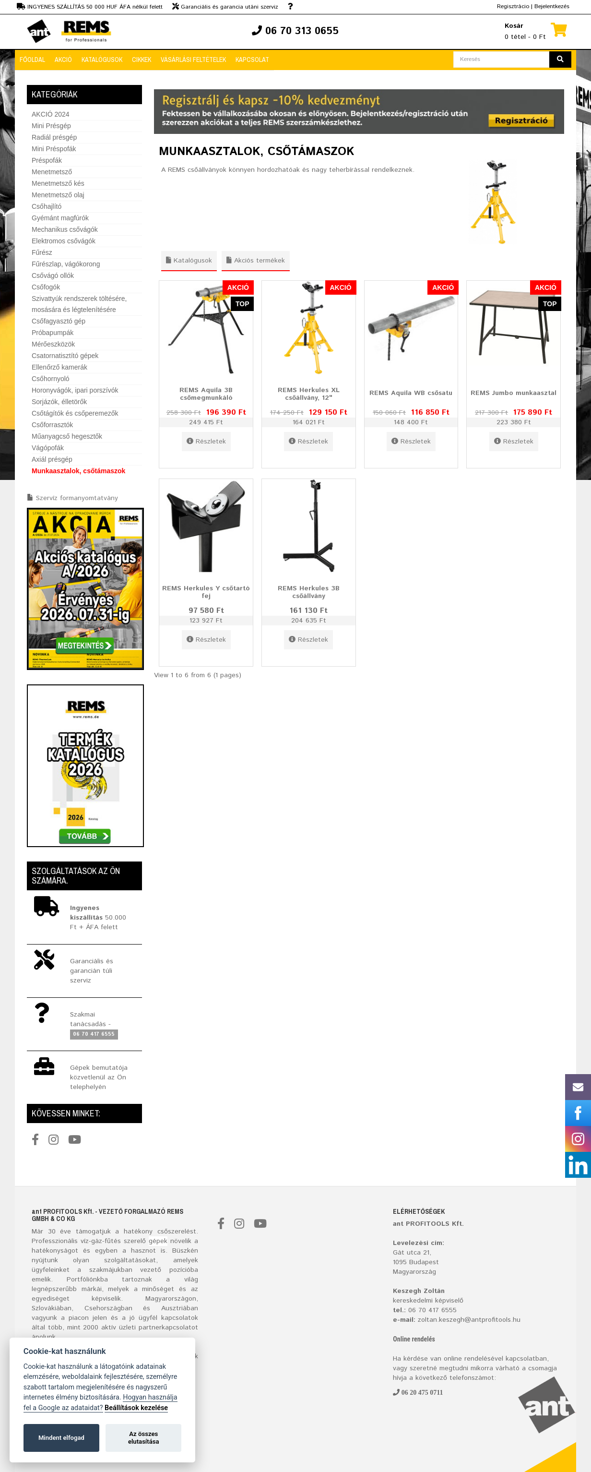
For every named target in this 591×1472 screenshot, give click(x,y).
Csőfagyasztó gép (58, 321)
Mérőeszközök (53, 344)
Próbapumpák (52, 332)
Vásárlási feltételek (193, 59)
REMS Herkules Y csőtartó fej (206, 592)
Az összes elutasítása (143, 1437)
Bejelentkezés (551, 6)
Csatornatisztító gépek (65, 355)
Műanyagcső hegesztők (67, 436)
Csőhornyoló (51, 379)
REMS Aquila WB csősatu (410, 393)
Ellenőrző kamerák (59, 367)
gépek (158, 1241)
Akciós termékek (255, 260)
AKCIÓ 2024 (51, 114)
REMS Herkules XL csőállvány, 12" (309, 393)
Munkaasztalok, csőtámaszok (78, 471)
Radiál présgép (54, 137)
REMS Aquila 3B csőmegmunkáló (206, 393)
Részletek (206, 441)
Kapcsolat (252, 59)
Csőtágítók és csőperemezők (75, 413)
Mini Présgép (51, 126)
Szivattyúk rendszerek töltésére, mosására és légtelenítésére (79, 304)
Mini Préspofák (54, 149)
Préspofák (47, 160)
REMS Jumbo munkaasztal (513, 393)
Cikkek (141, 59)
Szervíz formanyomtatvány (77, 498)
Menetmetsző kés (58, 183)
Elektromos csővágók (63, 241)
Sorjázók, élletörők (59, 402)
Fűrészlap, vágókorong (66, 264)
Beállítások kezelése (136, 1408)
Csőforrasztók (52, 425)
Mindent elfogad (61, 1437)
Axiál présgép (52, 459)
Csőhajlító (46, 206)
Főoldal (32, 59)
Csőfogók (46, 287)
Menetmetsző (52, 172)
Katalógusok (102, 59)
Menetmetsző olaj (58, 195)
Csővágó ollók (53, 275)
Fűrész (42, 252)
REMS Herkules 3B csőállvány (309, 592)
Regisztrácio (513, 6)
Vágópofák (48, 448)
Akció (63, 59)
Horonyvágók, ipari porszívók (75, 390)
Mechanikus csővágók (65, 229)
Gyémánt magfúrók (60, 218)
